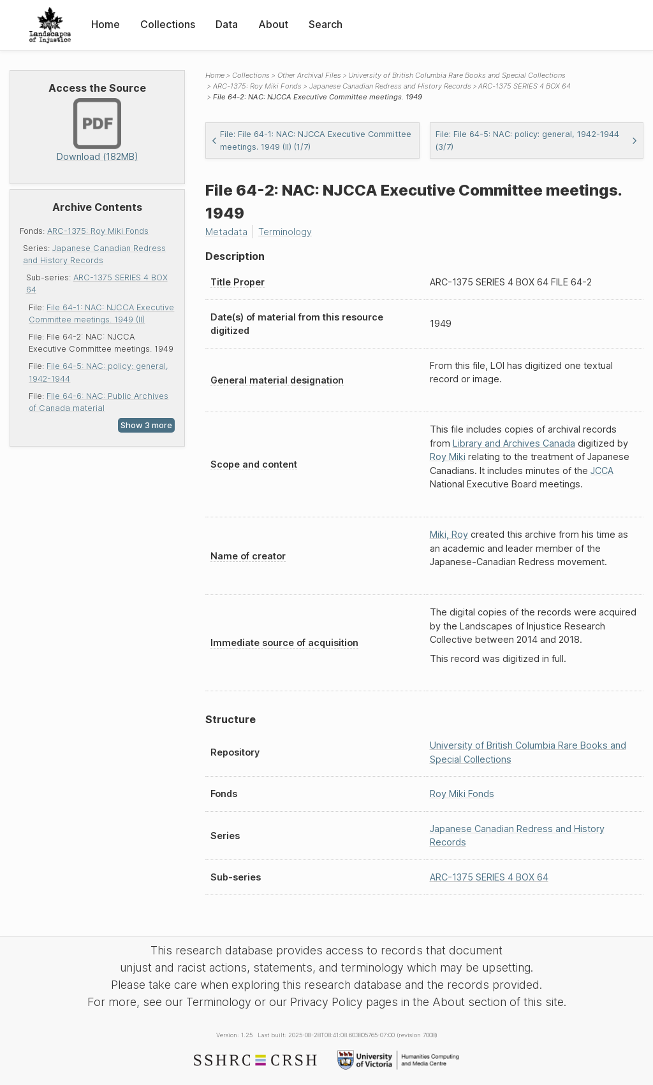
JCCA (602, 470)
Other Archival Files (309, 75)
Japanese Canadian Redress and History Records (390, 86)
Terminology (285, 231)
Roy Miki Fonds (462, 793)
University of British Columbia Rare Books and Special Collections (457, 75)
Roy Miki (448, 456)
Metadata (226, 231)
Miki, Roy (449, 534)
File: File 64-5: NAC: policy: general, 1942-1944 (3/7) (537, 140)
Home (105, 24)
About (273, 24)
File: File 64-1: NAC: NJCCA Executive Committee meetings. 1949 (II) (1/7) (311, 140)
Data (227, 24)
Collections (167, 24)
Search (325, 24)
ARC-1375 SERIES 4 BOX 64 (524, 86)
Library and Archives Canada (514, 443)
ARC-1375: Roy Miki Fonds (98, 231)
